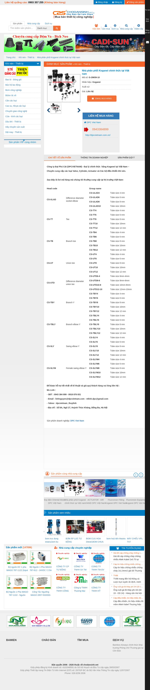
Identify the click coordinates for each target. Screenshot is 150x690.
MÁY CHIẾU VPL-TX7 (135, 540)
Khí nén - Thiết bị (26, 57)
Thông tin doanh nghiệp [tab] (94, 157)
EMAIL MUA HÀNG (102, 98)
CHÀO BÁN (49, 640)
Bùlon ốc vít (10, 95)
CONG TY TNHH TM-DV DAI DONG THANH (98, 568)
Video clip (138, 27)
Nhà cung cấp (126, 27)
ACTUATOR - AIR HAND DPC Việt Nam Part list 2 (96, 502)
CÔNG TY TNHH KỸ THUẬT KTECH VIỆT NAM (97, 589)
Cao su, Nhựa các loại (15, 106)
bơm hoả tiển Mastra (115, 538)
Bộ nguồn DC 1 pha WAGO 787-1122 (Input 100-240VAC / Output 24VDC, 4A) (17, 569)
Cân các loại (11, 100)
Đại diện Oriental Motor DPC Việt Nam (54, 501)
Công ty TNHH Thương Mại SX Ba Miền (80, 589)
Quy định (147, 20)
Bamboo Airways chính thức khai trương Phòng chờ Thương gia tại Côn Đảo (128, 648)
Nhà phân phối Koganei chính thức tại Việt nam (58, 57)
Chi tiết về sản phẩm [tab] (59, 157)
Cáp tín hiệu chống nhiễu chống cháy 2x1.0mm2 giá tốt (128, 564)
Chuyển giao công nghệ (16, 111)
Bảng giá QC (147, 31)
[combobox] (52, 28)
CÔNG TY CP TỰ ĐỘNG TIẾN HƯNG (62, 568)
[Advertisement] (95, 448)
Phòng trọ (56, 677)
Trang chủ (11, 57)
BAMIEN (11, 640)
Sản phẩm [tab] (17, 23)
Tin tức (147, 10)
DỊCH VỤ (118, 640)
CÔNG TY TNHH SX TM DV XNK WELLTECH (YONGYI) (80, 568)
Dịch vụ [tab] (48, 23)
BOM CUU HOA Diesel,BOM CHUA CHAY (94, 540)
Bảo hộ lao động (13, 85)
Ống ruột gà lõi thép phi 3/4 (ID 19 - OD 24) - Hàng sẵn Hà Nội (128, 587)
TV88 (115, 575)
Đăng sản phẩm (135, 2)
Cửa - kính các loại (14, 116)
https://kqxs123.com (89, 677)
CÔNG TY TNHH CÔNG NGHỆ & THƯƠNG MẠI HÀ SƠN (62, 589)
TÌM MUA (82, 640)
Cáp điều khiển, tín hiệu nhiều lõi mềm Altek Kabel (128, 598)
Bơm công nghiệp (13, 90)
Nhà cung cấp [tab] (33, 23)
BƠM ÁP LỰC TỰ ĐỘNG (74, 540)
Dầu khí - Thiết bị (13, 121)
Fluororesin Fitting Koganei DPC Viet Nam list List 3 (116, 502)
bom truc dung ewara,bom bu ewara (51, 540)
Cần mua (106, 27)
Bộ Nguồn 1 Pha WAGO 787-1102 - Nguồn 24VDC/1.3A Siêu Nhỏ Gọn (17, 594)
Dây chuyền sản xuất (15, 127)
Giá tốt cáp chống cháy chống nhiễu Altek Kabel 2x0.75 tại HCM (128, 553)
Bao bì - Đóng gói (13, 79)
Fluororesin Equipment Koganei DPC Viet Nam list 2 (136, 502)
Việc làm (96, 27)
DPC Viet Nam (92, 122)
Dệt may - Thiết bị (13, 132)
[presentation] (136, 475)
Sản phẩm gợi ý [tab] (126, 157)
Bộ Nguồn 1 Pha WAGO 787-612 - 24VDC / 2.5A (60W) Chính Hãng (41, 569)
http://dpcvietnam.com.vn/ (97, 135)
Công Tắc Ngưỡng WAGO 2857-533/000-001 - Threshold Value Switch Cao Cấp (40, 594)
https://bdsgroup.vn (71, 677)
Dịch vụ (115, 27)
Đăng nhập (102, 2)
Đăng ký (117, 2)
